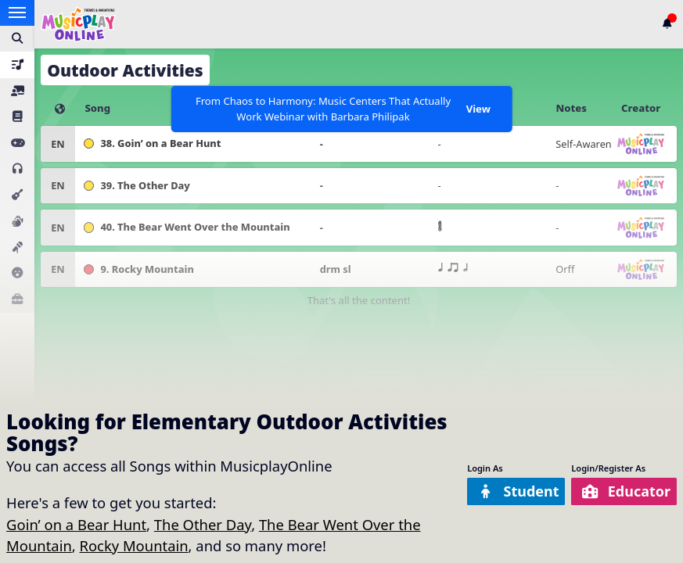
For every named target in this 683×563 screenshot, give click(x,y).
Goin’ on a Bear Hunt (76, 524)
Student (514, 491)
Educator (624, 491)
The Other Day (202, 524)
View (478, 109)
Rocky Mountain (134, 545)
